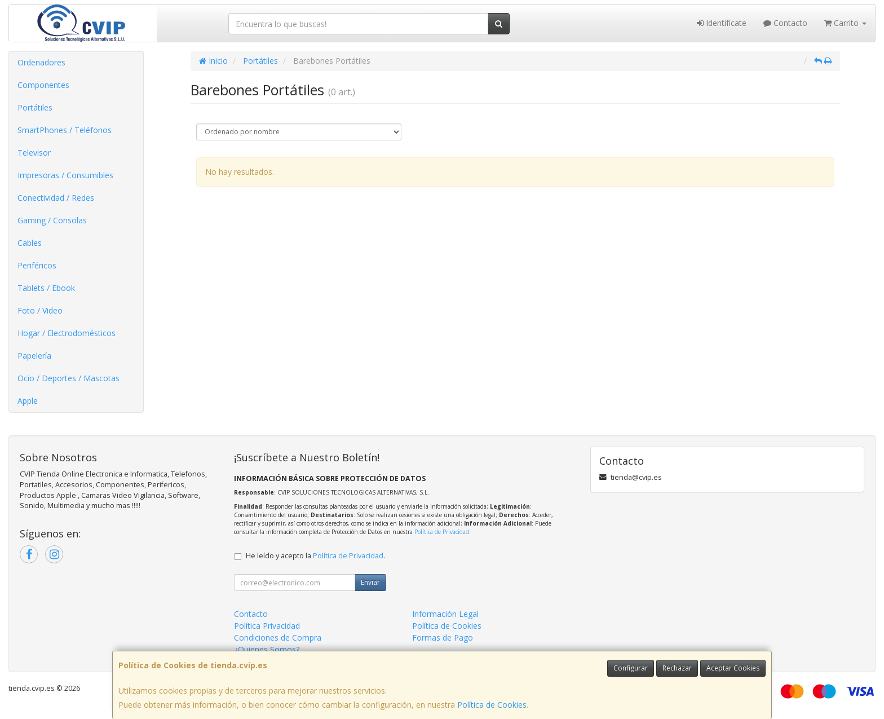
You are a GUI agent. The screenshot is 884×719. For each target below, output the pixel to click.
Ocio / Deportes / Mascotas (68, 378)
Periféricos (36, 265)
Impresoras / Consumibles (65, 175)
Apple (27, 400)
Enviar (370, 582)
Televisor (34, 152)
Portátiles (34, 107)
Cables (29, 242)
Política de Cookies (492, 704)
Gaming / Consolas (52, 220)
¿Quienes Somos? (266, 649)
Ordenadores (41, 62)
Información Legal (445, 613)
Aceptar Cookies (732, 668)
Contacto (785, 22)
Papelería (34, 355)
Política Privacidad (267, 625)
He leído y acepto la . (315, 556)
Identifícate (721, 22)
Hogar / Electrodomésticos (66, 333)
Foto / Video (40, 310)
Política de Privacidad (441, 532)
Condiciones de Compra (277, 637)
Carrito (845, 22)
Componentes (43, 85)
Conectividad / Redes (55, 197)
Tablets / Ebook (46, 288)
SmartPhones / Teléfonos (64, 130)
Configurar (630, 668)
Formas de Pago (442, 637)
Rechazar (677, 668)
